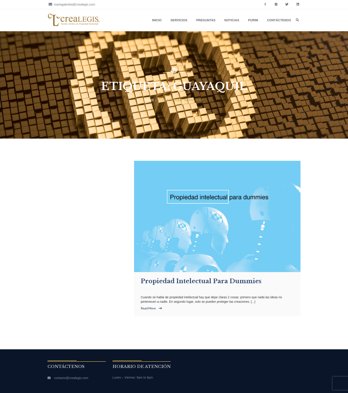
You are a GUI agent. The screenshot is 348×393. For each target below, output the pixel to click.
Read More (151, 308)
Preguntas (206, 20)
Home (149, 100)
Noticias (231, 20)
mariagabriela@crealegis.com (71, 4)
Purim (253, 20)
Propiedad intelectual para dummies (201, 281)
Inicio (157, 20)
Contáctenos (279, 20)
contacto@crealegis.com (71, 378)
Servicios (178, 20)
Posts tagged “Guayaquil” (180, 100)
